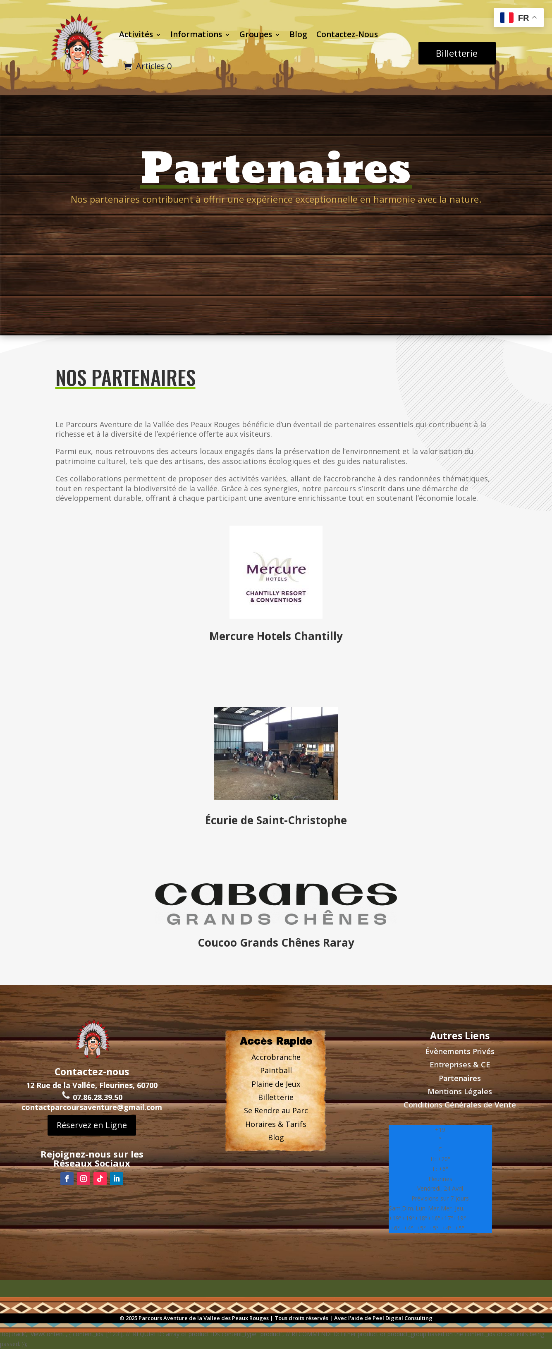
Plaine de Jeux (275, 1084)
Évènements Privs (460, 1051)
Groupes (255, 34)
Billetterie (457, 53)
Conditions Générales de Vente (460, 1105)
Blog (298, 34)
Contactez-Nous (347, 34)
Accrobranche (276, 1057)
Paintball (276, 1070)
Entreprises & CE (460, 1064)
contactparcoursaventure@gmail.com (92, 1097)
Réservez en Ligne (92, 1115)
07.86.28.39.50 (91, 1087)
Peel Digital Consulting (403, 1318)
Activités (136, 34)
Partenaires (460, 1078)
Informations (196, 34)
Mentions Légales (460, 1091)
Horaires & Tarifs (275, 1124)
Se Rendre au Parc (276, 1110)
